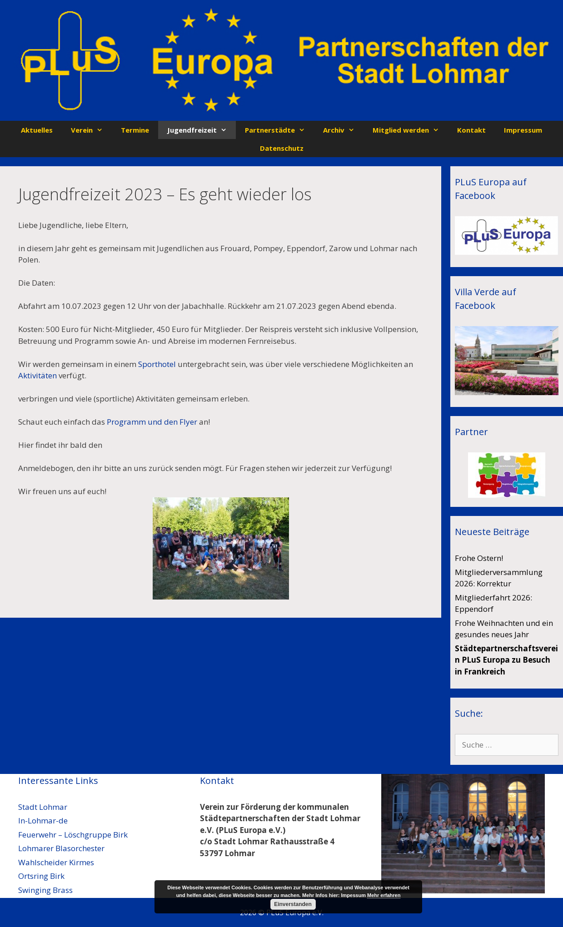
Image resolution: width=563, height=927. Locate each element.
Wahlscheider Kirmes (56, 862)
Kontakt (471, 129)
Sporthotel (157, 364)
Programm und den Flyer (152, 421)
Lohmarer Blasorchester (61, 848)
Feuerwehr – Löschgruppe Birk (73, 834)
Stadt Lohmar (42, 807)
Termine (135, 129)
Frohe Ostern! (479, 558)
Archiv (343, 130)
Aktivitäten (37, 375)
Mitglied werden (410, 130)
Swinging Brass (45, 890)
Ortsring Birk (41, 876)
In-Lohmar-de (43, 820)
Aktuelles (37, 129)
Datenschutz (282, 148)
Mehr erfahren (383, 895)
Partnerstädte (279, 130)
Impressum (523, 129)
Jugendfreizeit (201, 130)
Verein (91, 130)
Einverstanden (293, 904)
